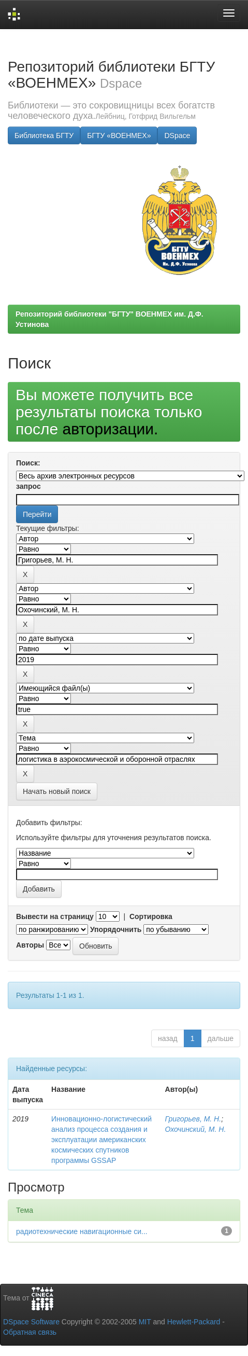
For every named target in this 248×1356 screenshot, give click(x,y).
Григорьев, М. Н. (193, 1119)
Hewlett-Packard (194, 1322)
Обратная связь (29, 1332)
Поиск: (28, 463)
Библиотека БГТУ (44, 135)
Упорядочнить (115, 929)
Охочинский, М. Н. (195, 1129)
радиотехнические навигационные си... (82, 1231)
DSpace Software (31, 1322)
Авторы (30, 945)
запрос (28, 486)
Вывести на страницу (55, 916)
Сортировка (150, 916)
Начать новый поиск (57, 791)
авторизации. (110, 428)
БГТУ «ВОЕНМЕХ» (119, 135)
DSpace (177, 135)
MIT (145, 1322)
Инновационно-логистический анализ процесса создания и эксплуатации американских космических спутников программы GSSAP (101, 1140)
